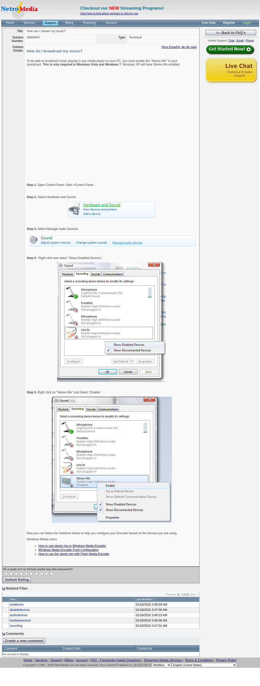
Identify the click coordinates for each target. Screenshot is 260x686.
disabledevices (20, 610)
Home (28, 660)
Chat (231, 40)
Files (13, 599)
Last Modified (144, 599)
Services (41, 660)
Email (240, 40)
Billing (69, 660)
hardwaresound (20, 620)
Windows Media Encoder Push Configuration (68, 550)
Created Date (71, 648)
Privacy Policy (226, 660)
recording (16, 626)
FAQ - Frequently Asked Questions (115, 660)
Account (82, 660)
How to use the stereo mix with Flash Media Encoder (73, 554)
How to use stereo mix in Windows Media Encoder (72, 546)
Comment (10, 648)
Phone (250, 40)
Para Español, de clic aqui (179, 47)
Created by (144, 648)
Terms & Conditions (199, 660)
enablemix (17, 604)
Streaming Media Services (163, 660)
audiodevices (19, 615)
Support (56, 660)
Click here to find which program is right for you (109, 13)
